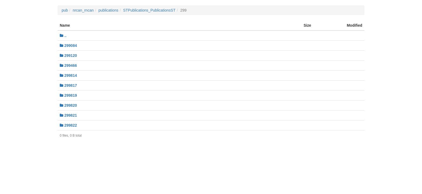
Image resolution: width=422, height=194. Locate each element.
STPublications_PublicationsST (149, 10)
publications (108, 10)
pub (65, 10)
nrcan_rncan (83, 10)
